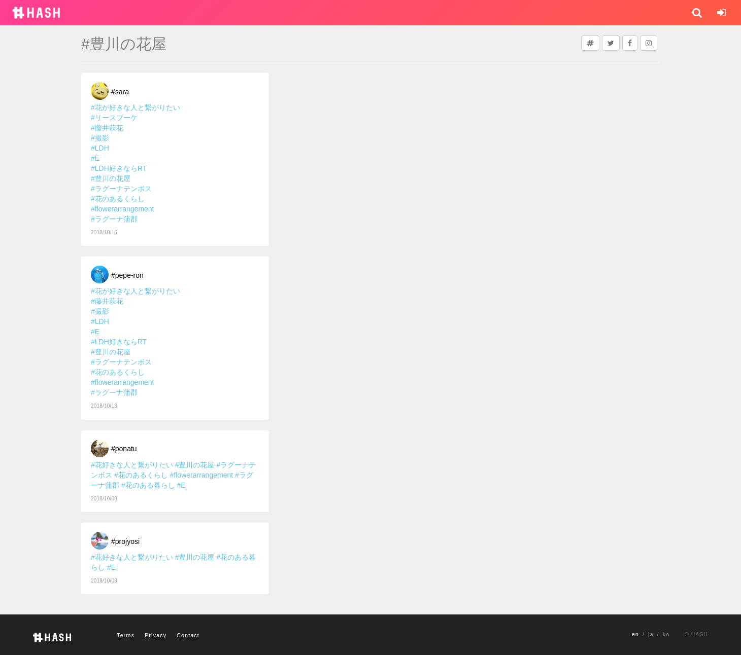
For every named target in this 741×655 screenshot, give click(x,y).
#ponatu (124, 449)
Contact (188, 635)
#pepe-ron (127, 275)
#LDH (100, 148)
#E (95, 158)
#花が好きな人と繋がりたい (135, 107)
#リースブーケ (114, 118)
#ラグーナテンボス (121, 189)
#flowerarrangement (122, 209)
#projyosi (125, 541)
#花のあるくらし (118, 199)
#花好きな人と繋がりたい (132, 465)
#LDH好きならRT (119, 168)
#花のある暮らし (148, 485)
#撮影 (100, 138)
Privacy (155, 635)
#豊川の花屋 (110, 178)
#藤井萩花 (107, 128)
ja (651, 634)
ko (666, 634)
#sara (120, 92)
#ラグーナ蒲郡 (114, 219)
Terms (125, 635)
